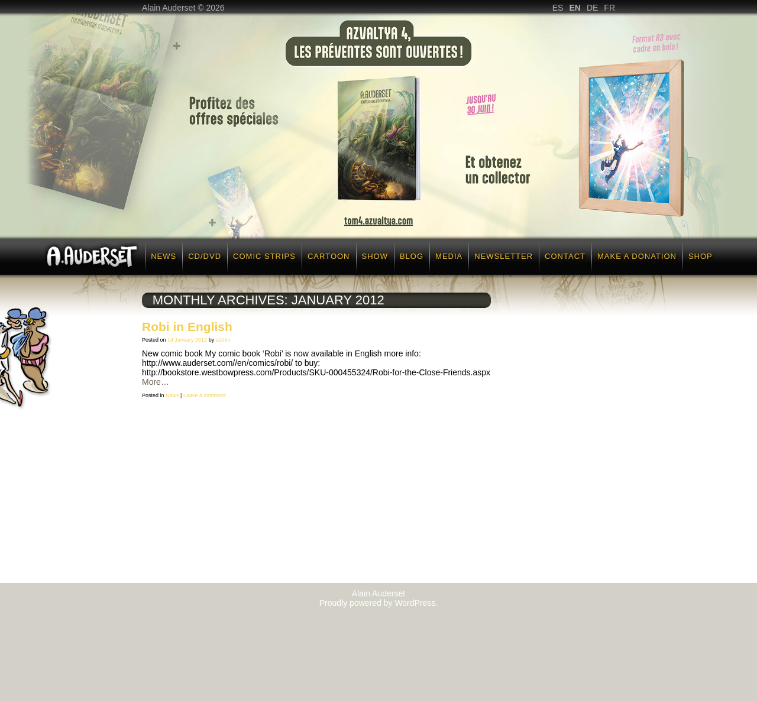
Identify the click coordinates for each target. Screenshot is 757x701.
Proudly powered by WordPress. (378, 603)
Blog (411, 256)
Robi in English (187, 326)
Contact (565, 256)
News (163, 256)
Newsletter (503, 256)
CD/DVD (204, 256)
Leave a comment (204, 395)
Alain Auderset (378, 593)
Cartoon (329, 256)
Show (375, 256)
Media (448, 256)
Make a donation (637, 256)
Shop (700, 256)
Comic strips (264, 256)
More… (155, 382)
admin (223, 340)
